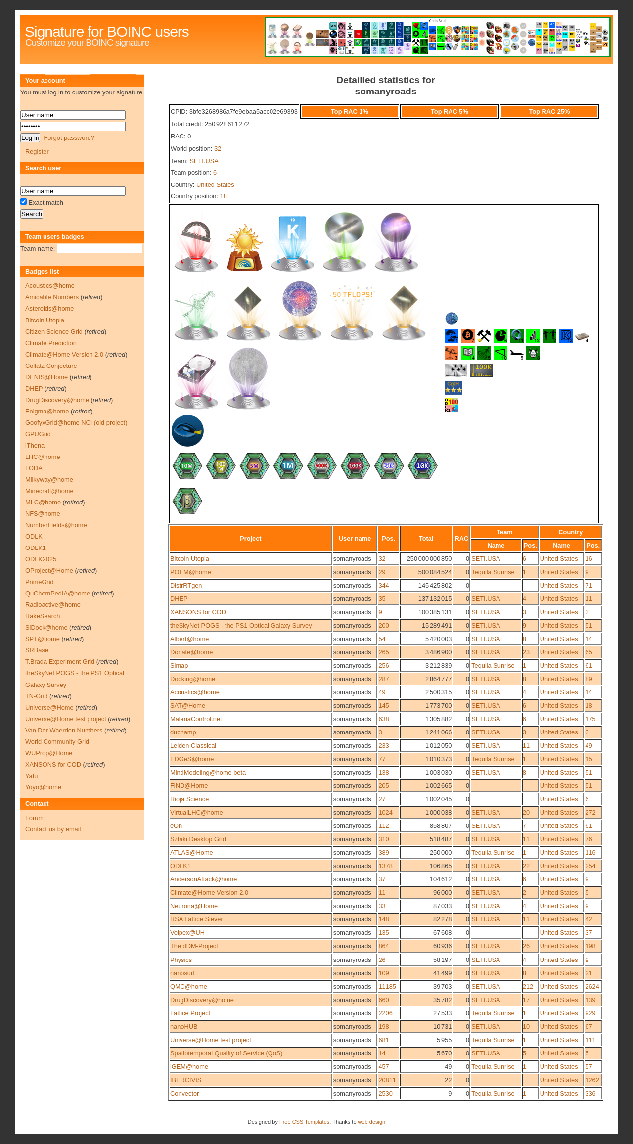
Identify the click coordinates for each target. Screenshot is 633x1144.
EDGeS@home (192, 759)
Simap (179, 665)
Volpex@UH (187, 932)
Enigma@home (47, 411)
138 (383, 772)
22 (526, 865)
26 (526, 946)
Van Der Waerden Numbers (63, 730)
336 (590, 1093)
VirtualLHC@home (196, 812)
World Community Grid (57, 741)
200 (383, 625)
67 (588, 1026)
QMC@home (188, 986)
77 (381, 759)
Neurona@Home (194, 906)
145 (383, 705)
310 (383, 839)
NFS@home (42, 513)
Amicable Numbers (52, 297)
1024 (385, 812)
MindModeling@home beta (208, 772)
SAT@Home (187, 705)
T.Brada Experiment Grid (59, 661)
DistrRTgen (186, 585)
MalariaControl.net (196, 719)
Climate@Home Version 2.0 (209, 892)
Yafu (31, 775)
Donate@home (191, 652)
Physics (181, 959)
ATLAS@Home (191, 852)
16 (588, 558)
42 (588, 919)
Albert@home (189, 638)
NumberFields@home (56, 525)
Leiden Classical (193, 745)
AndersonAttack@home (203, 879)
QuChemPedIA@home (57, 593)
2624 (592, 986)
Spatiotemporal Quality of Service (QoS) (226, 1053)
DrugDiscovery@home (202, 1000)
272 (590, 812)
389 (383, 852)
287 (383, 679)
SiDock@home (46, 627)
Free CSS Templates (304, 1122)
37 (381, 879)
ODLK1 (180, 865)
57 (588, 1066)
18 (223, 196)
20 (526, 812)
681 (383, 1040)
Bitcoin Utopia (189, 558)
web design (372, 1122)
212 (528, 986)
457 (383, 1066)
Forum (34, 818)
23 (526, 652)
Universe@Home (49, 707)
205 (383, 785)
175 (590, 719)
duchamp (183, 732)
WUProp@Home (48, 753)
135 (383, 932)
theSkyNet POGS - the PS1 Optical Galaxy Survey (241, 625)
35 (381, 598)
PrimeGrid (39, 582)
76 (588, 839)
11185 (387, 986)
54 (381, 638)
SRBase (36, 650)
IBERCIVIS (185, 1080)
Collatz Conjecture (51, 365)
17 (526, 1000)
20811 (387, 1080)
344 (383, 585)
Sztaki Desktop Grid (198, 839)
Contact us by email (53, 829)
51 (588, 625)
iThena (35, 445)
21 (588, 973)
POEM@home (190, 572)
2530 (385, 1093)
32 (217, 148)
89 (588, 679)
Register (37, 151)
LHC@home (42, 456)
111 (590, 1040)
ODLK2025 (40, 559)
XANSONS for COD (198, 612)
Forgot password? (69, 137)
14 (588, 638)
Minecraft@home (49, 491)
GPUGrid (38, 434)
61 (588, 665)
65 (588, 652)
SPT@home (42, 638)
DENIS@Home (46, 377)
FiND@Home (189, 785)
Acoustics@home (195, 692)
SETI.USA (203, 161)
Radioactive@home (53, 604)
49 (381, 692)
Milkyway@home (49, 479)
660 (383, 1000)
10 (526, 1026)
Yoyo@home (43, 787)
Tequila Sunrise (493, 572)
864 (383, 946)
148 (383, 919)
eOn (176, 825)
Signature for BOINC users (107, 31)
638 (383, 719)
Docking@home (192, 679)
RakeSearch (42, 616)
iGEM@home (189, 1066)
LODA (34, 468)
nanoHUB (184, 1026)
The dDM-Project (194, 946)
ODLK (34, 536)
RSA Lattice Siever (196, 919)
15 (588, 759)
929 (590, 1013)
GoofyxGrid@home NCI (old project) (76, 422)
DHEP (179, 598)
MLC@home (43, 502)
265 (383, 652)
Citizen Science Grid (54, 331)
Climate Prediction (51, 343)
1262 (592, 1080)
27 (381, 799)
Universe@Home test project (210, 1040)
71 (588, 585)
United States (215, 184)
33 (381, 906)
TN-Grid (36, 696)
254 (590, 865)
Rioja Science (189, 799)
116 (590, 852)
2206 (385, 1013)
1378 (385, 865)
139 (590, 1000)
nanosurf (182, 973)
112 (383, 825)
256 (383, 665)
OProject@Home (49, 570)
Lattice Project (190, 1013)
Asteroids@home (49, 308)
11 (588, 598)
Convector (184, 1093)
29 (381, 572)
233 (383, 745)
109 (383, 973)
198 (590, 946)
